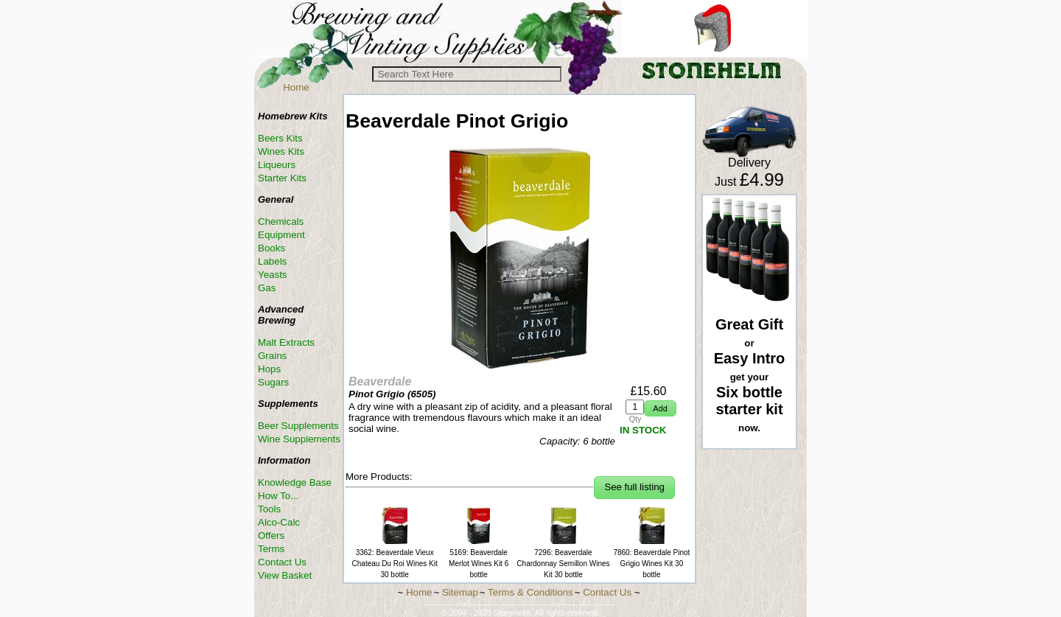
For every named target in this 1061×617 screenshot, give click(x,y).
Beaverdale (380, 381)
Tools (269, 509)
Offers (271, 535)
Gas (267, 287)
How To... (278, 495)
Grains (272, 355)
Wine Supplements (299, 439)
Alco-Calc (279, 522)
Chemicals (281, 221)
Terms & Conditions (530, 592)
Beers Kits (280, 138)
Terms (271, 548)
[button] (660, 408)
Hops (269, 368)
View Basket (285, 575)
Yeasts (272, 274)
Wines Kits (281, 151)
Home (296, 87)
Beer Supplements (298, 425)
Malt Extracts (286, 342)
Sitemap (460, 592)
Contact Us (282, 562)
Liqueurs (276, 164)
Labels (272, 261)
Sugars (273, 382)
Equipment (281, 234)
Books (271, 248)
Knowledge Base (295, 482)
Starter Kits (282, 178)
